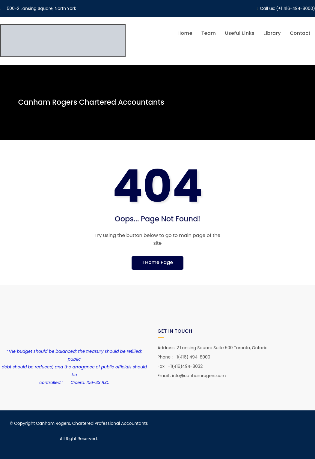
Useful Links (239, 33)
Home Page (157, 262)
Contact (300, 33)
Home (184, 33)
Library (272, 33)
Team (208, 33)
